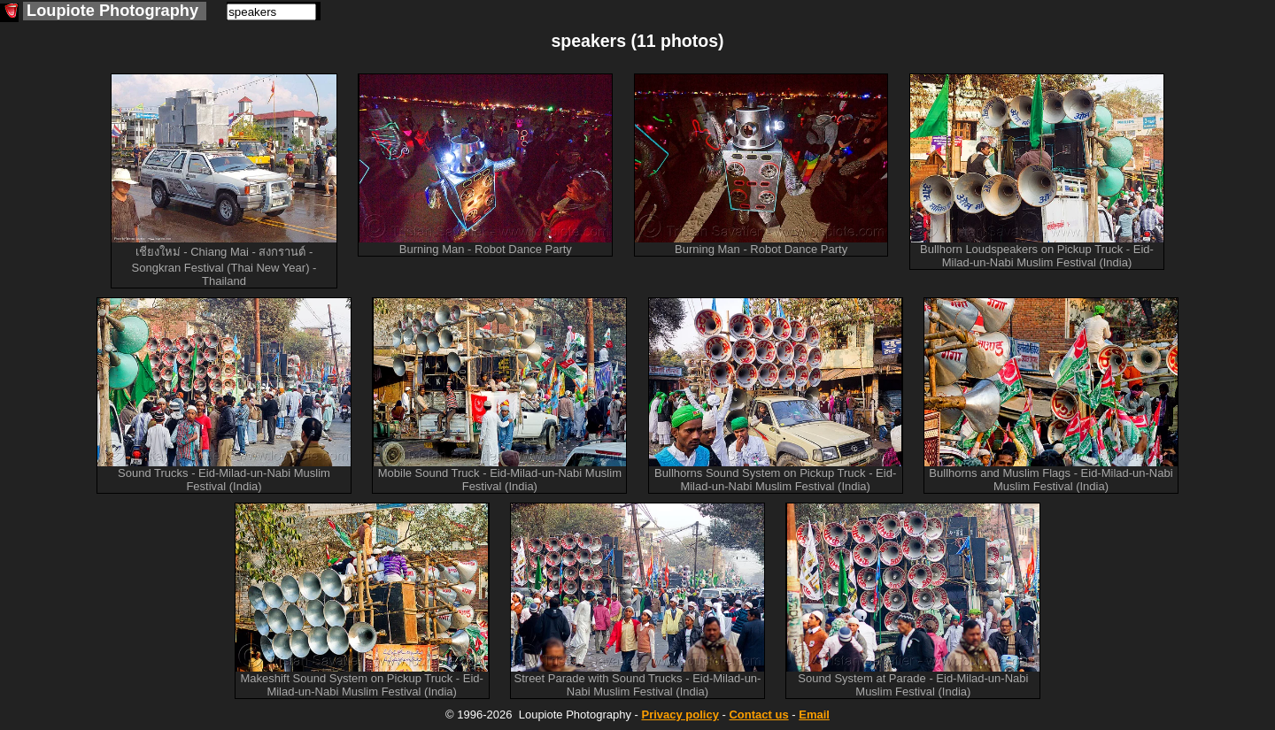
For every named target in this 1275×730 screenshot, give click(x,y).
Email (814, 714)
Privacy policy (679, 714)
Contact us (758, 714)
